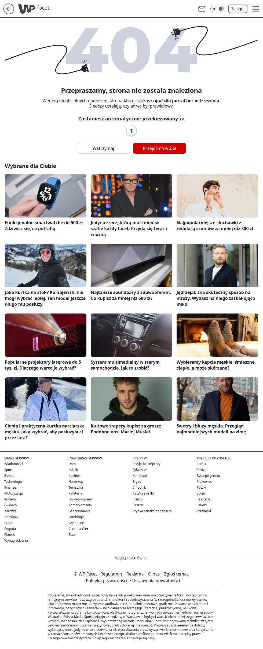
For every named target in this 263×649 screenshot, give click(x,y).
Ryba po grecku (208, 475)
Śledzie (202, 469)
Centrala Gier (78, 528)
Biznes (9, 475)
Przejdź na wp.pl (159, 148)
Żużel (72, 534)
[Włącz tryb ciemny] (217, 9)
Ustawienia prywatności (155, 581)
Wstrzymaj (103, 148)
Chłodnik (139, 487)
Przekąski (204, 511)
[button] (255, 9)
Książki (73, 469)
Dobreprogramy (80, 499)
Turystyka (75, 487)
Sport (8, 469)
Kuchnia (74, 475)
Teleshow (11, 517)
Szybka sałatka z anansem (152, 511)
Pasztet (138, 505)
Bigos (137, 481)
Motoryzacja (13, 493)
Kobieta (10, 499)
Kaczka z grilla (143, 493)
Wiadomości (13, 464)
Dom (72, 464)
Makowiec (204, 481)
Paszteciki (204, 499)
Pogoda (10, 528)
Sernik (201, 464)
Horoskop (75, 481)
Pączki (201, 487)
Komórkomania (80, 505)
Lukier (201, 493)
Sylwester (140, 469)
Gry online (76, 523)
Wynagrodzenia (16, 540)
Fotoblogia (76, 517)
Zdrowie (10, 511)
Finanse (10, 487)
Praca (8, 523)
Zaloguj (237, 8)
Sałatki (202, 505)
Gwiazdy (10, 505)
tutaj (151, 638)
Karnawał (140, 475)
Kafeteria (75, 493)
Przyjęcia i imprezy (146, 464)
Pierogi (138, 499)
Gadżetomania (79, 511)
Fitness (9, 534)
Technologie (13, 481)
